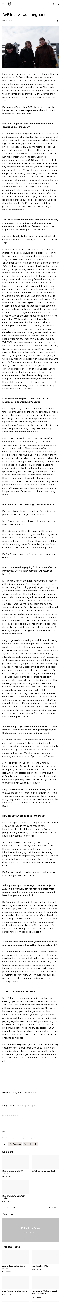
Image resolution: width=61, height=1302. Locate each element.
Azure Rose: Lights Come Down (13, 1267)
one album (41, 143)
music (21, 1138)
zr (33, 1138)
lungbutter (14, 1138)
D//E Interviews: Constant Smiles (13, 1197)
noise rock (28, 1138)
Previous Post (9, 1208)
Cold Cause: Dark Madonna (14, 1291)
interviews (5, 1138)
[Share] (57, 21)
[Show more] (35, 1144)
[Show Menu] (3, 4)
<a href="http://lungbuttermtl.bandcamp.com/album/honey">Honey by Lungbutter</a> (30, 1076)
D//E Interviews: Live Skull (43, 1171)
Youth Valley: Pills (40, 1266)
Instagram (31, 1105)
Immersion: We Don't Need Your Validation (44, 1292)
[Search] (58, 4)
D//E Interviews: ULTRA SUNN (12, 1172)
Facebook (20, 1105)
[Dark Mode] (54, 4)
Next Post (53, 1208)
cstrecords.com (10, 1115)
